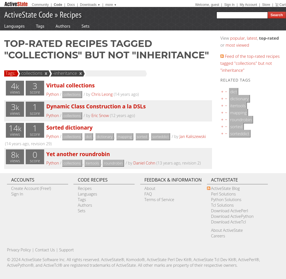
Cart (282, 5)
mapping (125, 136)
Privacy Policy (19, 249)
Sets (86, 26)
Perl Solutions (223, 194)
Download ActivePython (232, 216)
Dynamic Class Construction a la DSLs (96, 106)
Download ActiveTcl (228, 222)
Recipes (71, 14)
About (149, 188)
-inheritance (64, 73)
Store (266, 5)
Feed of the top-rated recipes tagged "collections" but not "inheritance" (250, 63)
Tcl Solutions (222, 205)
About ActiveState (227, 230)
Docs (71, 5)
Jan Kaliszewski (192, 136)
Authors (63, 26)
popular (237, 38)
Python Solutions (226, 199)
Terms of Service (159, 199)
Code (58, 5)
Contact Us (45, 249)
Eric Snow (100, 115)
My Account (248, 5)
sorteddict (160, 136)
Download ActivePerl (229, 210)
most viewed (237, 45)
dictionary (105, 136)
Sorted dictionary (69, 127)
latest (252, 38)
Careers (218, 236)
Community (40, 5)
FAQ (148, 194)
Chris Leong (102, 94)
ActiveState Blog (225, 188)
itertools (92, 163)
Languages (14, 26)
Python (52, 94)
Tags (40, 26)
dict (89, 136)
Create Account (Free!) (31, 188)
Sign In (229, 5)
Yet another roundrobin (78, 154)
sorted (142, 136)
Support (66, 249)
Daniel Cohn (144, 163)
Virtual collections (70, 85)
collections (31, 73)
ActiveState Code (28, 14)
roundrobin (113, 163)
